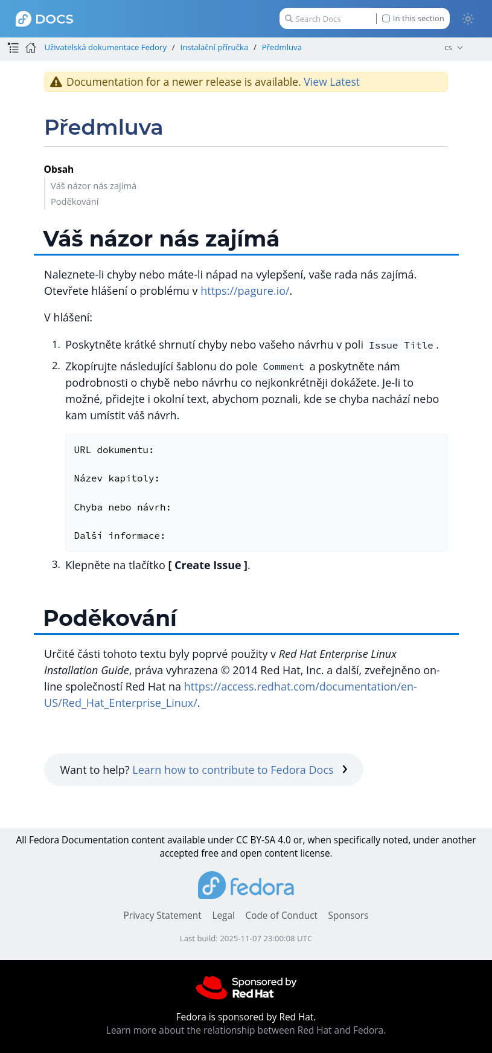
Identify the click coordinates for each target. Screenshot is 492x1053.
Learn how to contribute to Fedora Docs (240, 769)
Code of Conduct (281, 915)
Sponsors (348, 915)
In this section (413, 18)
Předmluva (282, 47)
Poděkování (75, 201)
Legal (223, 915)
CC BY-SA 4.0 (263, 840)
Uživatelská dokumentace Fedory (105, 47)
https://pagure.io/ (244, 290)
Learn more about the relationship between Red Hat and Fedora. (246, 1030)
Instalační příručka (214, 47)
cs (448, 47)
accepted (179, 853)
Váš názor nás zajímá (93, 185)
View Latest (332, 81)
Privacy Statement (163, 915)
